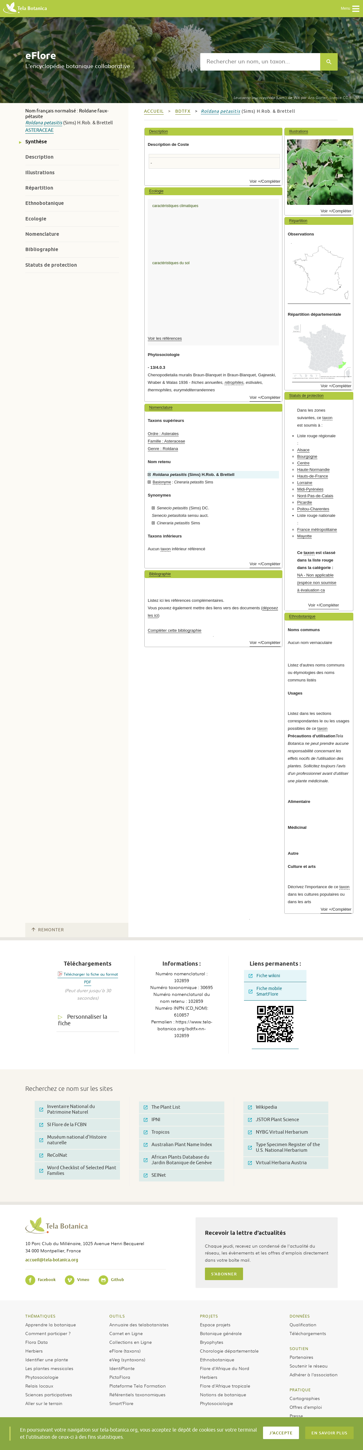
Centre (303, 463)
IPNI (152, 1120)
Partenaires (301, 1357)
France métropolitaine (317, 529)
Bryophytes (211, 1342)
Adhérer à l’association (314, 1374)
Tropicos (157, 1132)
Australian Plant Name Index (178, 1145)
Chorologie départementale (229, 1351)
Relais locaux (39, 1386)
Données (300, 1316)
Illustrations (40, 173)
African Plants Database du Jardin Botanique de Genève (178, 1160)
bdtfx (183, 111)
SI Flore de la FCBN (63, 1125)
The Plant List (162, 1107)
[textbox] (260, 62)
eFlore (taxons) (125, 1351)
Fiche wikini (264, 975)
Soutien (299, 1348)
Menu (350, 9)
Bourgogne (307, 456)
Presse (296, 1416)
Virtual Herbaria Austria (277, 1163)
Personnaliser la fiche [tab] (82, 1020)
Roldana (34, 123)
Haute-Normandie (313, 469)
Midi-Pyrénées (310, 489)
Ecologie (35, 219)
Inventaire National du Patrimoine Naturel (67, 1109)
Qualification (303, 1324)
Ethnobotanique (44, 203)
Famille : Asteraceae (166, 441)
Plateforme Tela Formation (137, 1386)
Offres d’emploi (306, 1407)
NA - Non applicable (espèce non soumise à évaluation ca (316, 582)
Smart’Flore (121, 1403)
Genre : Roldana (163, 448)
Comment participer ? (48, 1333)
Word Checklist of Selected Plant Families (77, 1170)
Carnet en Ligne (126, 1333)
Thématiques (40, 1316)
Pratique (300, 1390)
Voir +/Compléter (265, 181)
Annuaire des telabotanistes (139, 1324)
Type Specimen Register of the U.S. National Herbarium (284, 1147)
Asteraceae (39, 130)
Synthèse (36, 142)
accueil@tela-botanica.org (51, 1259)
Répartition (39, 188)
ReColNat (53, 1155)
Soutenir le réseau (309, 1366)
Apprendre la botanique (50, 1324)
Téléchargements (308, 1333)
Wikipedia (262, 1107)
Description (39, 157)
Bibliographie (41, 249)
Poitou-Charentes (313, 509)
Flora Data (36, 1342)
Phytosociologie (41, 1377)
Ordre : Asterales (163, 433)
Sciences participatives (48, 1394)
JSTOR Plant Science (273, 1120)
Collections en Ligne (130, 1342)
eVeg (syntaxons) (127, 1359)
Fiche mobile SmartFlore (265, 991)
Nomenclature (42, 234)
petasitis (53, 123)
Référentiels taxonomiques (137, 1394)
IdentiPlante (122, 1368)
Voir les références (165, 338)
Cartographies (305, 1398)
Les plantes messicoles (49, 1368)
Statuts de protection (51, 265)
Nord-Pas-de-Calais (315, 495)
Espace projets (215, 1324)
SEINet (155, 1175)
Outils (117, 1316)
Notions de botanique (223, 1394)
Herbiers (34, 1351)
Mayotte (304, 536)
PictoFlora (119, 1377)
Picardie (304, 502)
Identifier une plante (46, 1359)
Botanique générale (221, 1333)
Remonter (48, 930)
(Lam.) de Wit (266, 97)
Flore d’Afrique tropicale (225, 1386)
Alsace (303, 450)
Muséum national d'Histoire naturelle (73, 1140)
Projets (209, 1316)
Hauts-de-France (312, 476)
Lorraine (304, 482)
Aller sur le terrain (43, 1403)
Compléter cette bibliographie (174, 630)
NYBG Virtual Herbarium (278, 1132)
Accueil (154, 111)
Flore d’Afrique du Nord (224, 1368)
